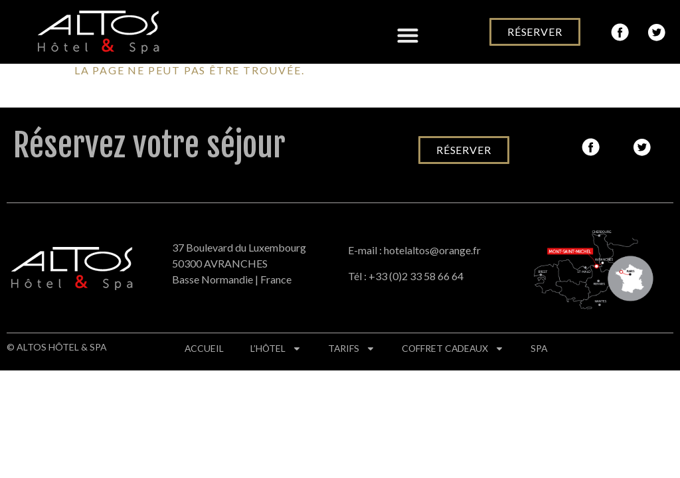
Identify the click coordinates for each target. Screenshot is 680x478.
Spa (543, 348)
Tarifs (353, 348)
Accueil (204, 348)
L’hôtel (277, 348)
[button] (407, 35)
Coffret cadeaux (456, 348)
